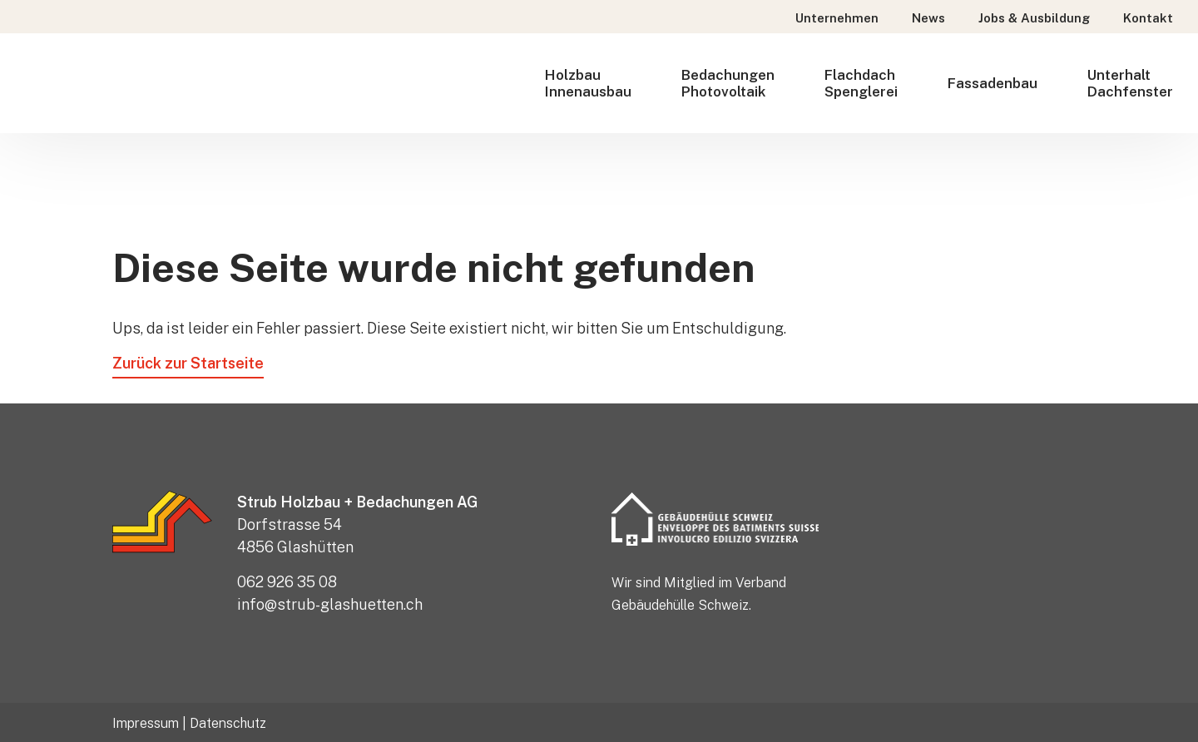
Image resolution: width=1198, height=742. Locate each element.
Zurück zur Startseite (188, 363)
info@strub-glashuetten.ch (330, 604)
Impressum (145, 723)
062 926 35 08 (287, 582)
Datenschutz (228, 723)
